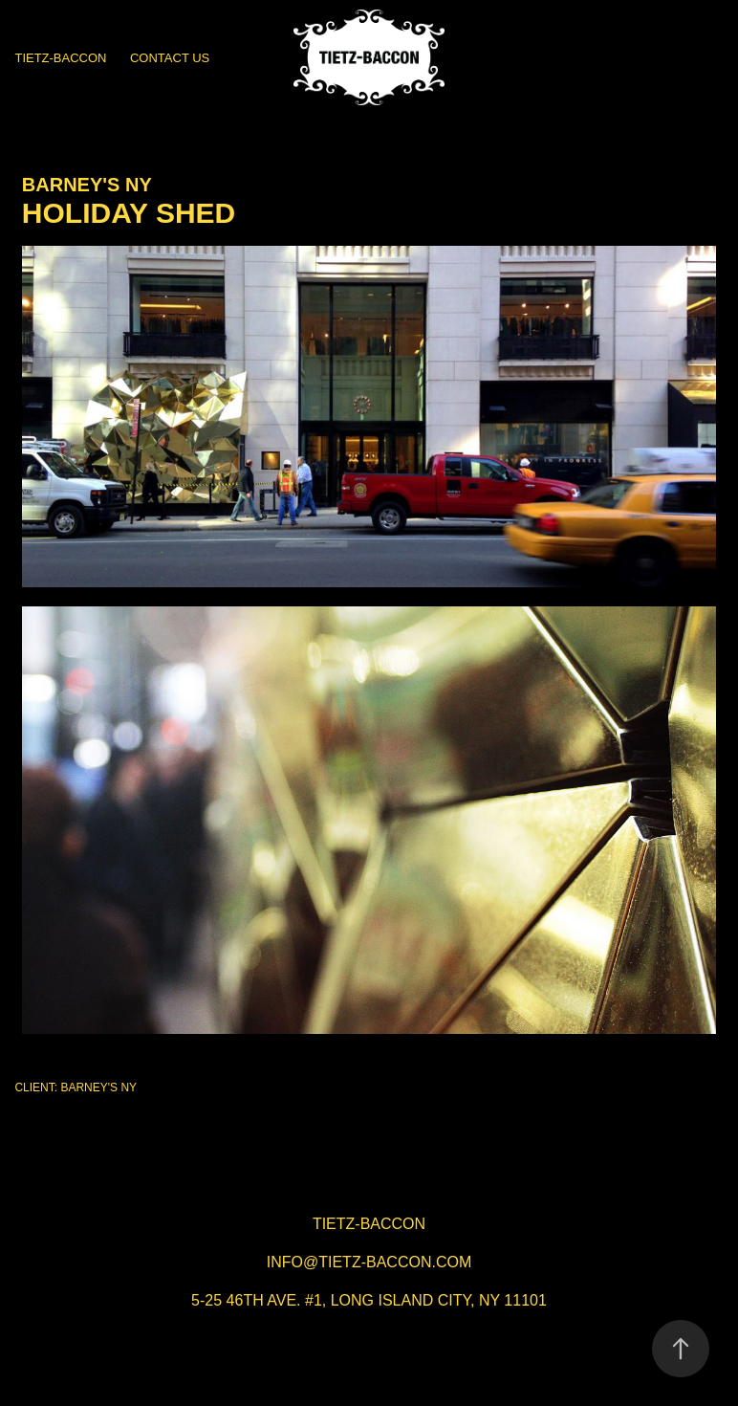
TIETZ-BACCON (60, 58)
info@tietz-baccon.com (369, 1262)
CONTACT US (169, 58)
